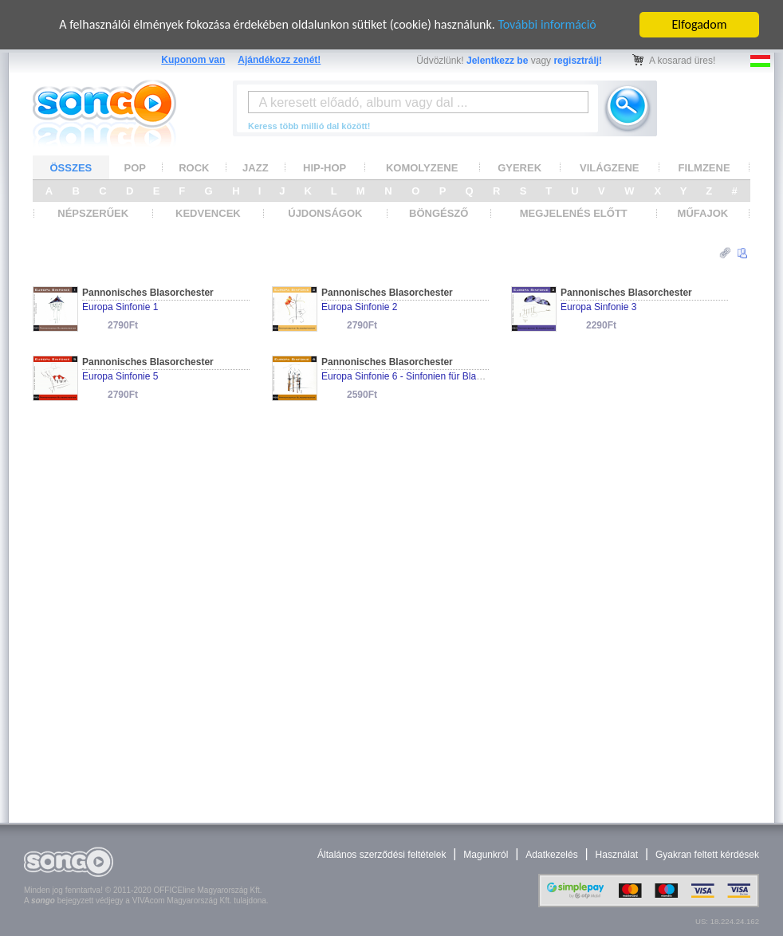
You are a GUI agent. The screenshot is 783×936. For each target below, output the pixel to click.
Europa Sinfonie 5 (120, 376)
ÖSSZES (71, 167)
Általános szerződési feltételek (381, 854)
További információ (547, 24)
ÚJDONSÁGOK (325, 213)
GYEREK (519, 167)
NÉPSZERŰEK (92, 213)
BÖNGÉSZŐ (438, 213)
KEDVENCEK (208, 213)
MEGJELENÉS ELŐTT (574, 213)
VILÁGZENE (609, 167)
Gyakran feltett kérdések (707, 854)
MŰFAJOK (703, 213)
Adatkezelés (551, 854)
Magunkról (485, 854)
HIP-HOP (324, 167)
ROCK (194, 167)
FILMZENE (704, 167)
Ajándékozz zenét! (279, 59)
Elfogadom (699, 24)
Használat (617, 854)
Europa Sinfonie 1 (120, 307)
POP (135, 167)
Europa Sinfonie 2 (359, 307)
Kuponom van (193, 59)
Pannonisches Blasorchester (148, 292)
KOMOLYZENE (422, 167)
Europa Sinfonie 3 (598, 307)
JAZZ (255, 167)
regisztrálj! (577, 60)
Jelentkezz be (497, 60)
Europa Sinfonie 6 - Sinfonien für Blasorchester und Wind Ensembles (467, 376)
